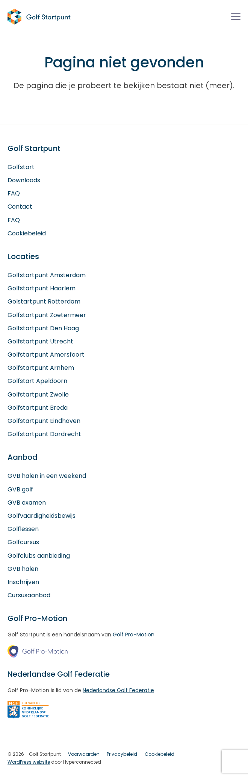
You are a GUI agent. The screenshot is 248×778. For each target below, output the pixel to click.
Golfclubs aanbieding (39, 555)
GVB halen (23, 568)
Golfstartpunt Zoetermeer (47, 315)
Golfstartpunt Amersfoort (46, 354)
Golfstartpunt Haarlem (42, 288)
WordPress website (29, 762)
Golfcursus (23, 542)
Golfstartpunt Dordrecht (44, 434)
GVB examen (27, 502)
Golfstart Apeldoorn (37, 381)
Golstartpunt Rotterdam (44, 301)
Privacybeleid (122, 754)
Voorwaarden (84, 754)
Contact (20, 206)
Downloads (24, 180)
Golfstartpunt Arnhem (41, 367)
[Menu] (235, 17)
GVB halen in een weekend (47, 475)
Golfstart (21, 167)
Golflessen (23, 529)
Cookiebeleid (27, 233)
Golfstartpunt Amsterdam (47, 275)
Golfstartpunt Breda (38, 407)
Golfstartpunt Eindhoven (44, 420)
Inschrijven (23, 582)
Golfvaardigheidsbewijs (42, 515)
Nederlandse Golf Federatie (118, 690)
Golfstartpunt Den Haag (43, 328)
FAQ (14, 193)
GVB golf (20, 489)
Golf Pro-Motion (133, 634)
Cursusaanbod (29, 595)
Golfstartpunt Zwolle (38, 394)
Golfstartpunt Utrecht (40, 341)
